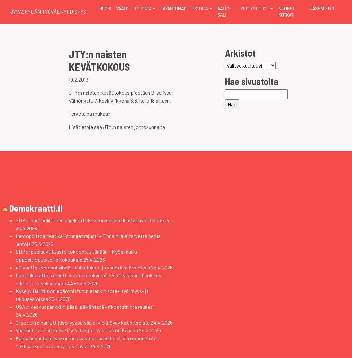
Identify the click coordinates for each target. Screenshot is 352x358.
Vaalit (122, 8)
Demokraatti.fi (36, 208)
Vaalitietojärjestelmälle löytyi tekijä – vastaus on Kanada (77, 330)
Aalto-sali (224, 12)
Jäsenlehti (322, 8)
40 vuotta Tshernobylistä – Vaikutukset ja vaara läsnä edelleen (83, 267)
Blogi (105, 8)
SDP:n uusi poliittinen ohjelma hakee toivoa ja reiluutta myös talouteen (93, 220)
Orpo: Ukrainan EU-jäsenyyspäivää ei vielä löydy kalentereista (83, 322)
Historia (199, 8)
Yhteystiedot (255, 8)
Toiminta (143, 8)
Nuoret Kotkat (286, 12)
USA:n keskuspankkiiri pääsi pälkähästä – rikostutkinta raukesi (85, 307)
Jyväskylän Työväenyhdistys (48, 12)
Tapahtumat (173, 8)
